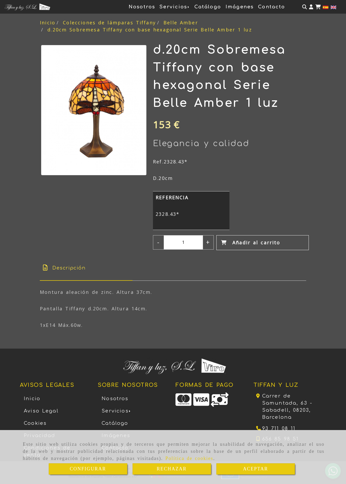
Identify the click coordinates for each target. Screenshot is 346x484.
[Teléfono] (276, 428)
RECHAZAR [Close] (171, 468)
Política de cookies (189, 458)
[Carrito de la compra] (318, 7)
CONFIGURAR (88, 468)
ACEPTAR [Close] (255, 468)
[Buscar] (304, 7)
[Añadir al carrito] (262, 242)
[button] (311, 7)
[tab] (86, 268)
